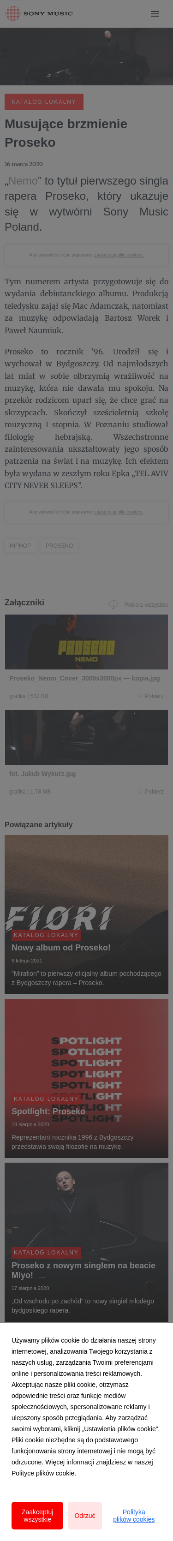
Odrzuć (84, 1515)
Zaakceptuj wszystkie (37, 1515)
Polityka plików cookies (134, 1515)
